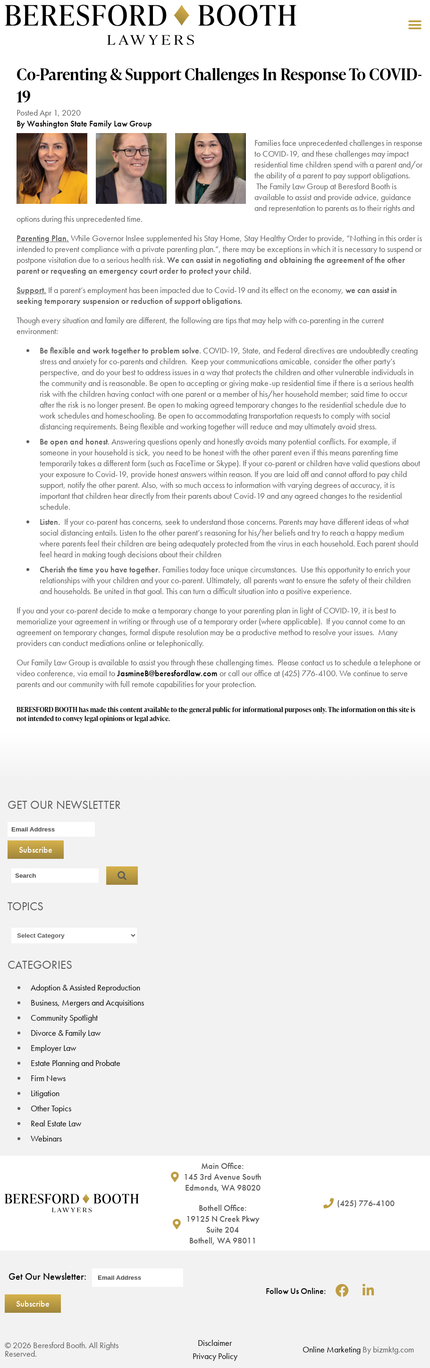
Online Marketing (332, 1349)
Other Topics (51, 1108)
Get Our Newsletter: (47, 1276)
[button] (414, 24)
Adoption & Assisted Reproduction (85, 987)
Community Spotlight (64, 1017)
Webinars (46, 1138)
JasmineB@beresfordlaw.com (167, 673)
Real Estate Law (56, 1123)
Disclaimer (215, 1342)
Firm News (48, 1078)
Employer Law (53, 1047)
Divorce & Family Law (66, 1032)
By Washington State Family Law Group (84, 123)
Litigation (45, 1093)
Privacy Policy (215, 1356)
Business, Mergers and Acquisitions (87, 1002)
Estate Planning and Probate (75, 1062)
